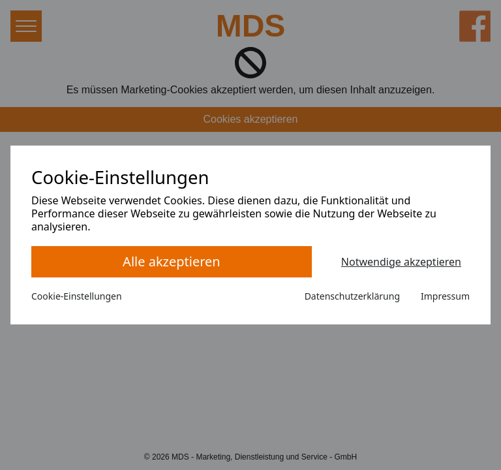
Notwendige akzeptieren (401, 262)
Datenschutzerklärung (352, 296)
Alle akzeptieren (171, 261)
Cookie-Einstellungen (76, 296)
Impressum (445, 296)
